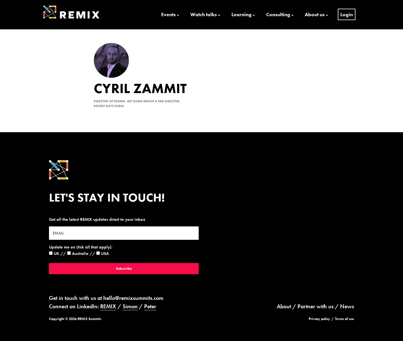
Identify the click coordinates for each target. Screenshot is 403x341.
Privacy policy (319, 318)
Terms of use (344, 318)
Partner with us (315, 306)
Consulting (278, 14)
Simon (130, 306)
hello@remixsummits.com (133, 298)
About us (315, 14)
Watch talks (203, 14)
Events (168, 14)
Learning (241, 14)
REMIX (108, 306)
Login (346, 14)
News (347, 306)
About (284, 306)
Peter (150, 306)
